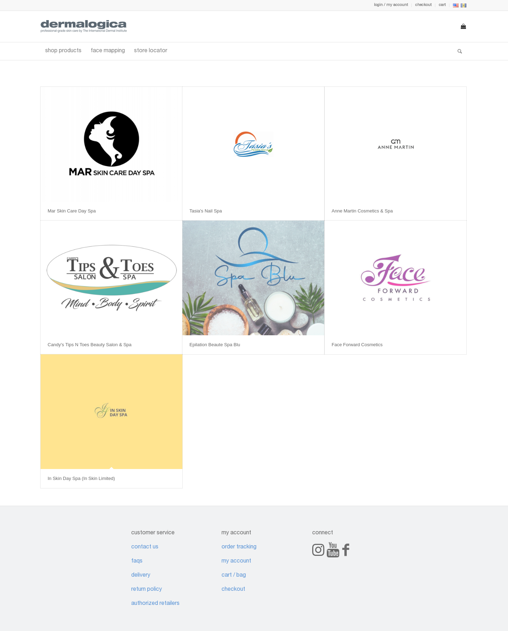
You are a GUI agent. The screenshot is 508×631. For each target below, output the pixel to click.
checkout (423, 5)
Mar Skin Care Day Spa (72, 211)
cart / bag (234, 575)
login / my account (391, 5)
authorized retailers (155, 604)
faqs (137, 561)
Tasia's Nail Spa (205, 211)
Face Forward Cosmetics (357, 344)
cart (442, 5)
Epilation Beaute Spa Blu (214, 344)
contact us (144, 547)
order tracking (239, 547)
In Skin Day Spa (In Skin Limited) (81, 478)
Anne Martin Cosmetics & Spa (362, 211)
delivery (140, 575)
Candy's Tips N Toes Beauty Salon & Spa (90, 344)
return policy (146, 590)
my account (236, 561)
